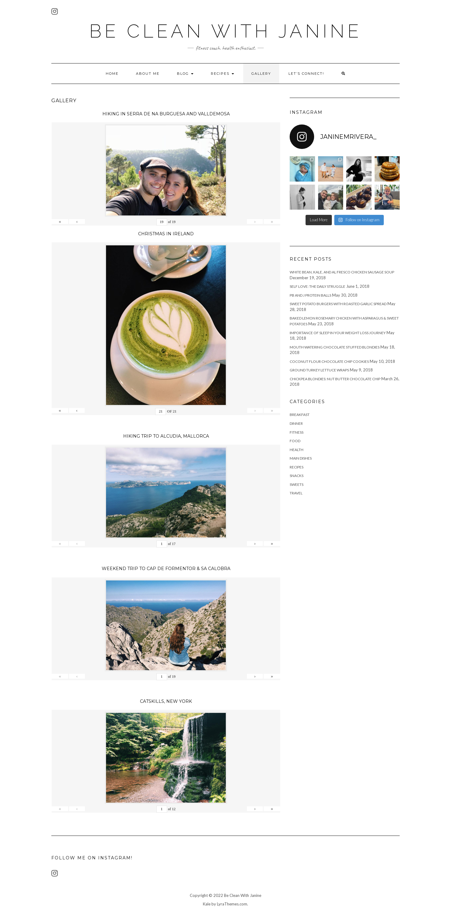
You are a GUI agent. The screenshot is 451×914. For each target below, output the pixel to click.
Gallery (261, 73)
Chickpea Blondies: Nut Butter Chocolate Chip (335, 379)
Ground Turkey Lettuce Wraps (319, 370)
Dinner (296, 423)
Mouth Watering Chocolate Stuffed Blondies (335, 347)
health (296, 449)
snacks (296, 475)
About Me (148, 73)
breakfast (300, 414)
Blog (185, 73)
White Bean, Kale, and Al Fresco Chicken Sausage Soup (342, 272)
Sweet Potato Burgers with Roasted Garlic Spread (338, 304)
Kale (207, 903)
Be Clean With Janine (225, 31)
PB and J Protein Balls (310, 295)
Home (112, 73)
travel (296, 493)
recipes (296, 467)
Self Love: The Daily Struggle (317, 286)
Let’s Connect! (306, 73)
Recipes (222, 73)
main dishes (301, 458)
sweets (296, 484)
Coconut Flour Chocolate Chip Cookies (329, 361)
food (295, 441)
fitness (296, 432)
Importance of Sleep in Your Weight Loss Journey (338, 333)
